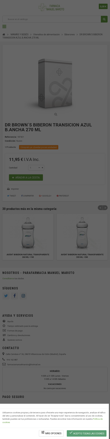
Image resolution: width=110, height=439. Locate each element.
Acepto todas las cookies (86, 433)
